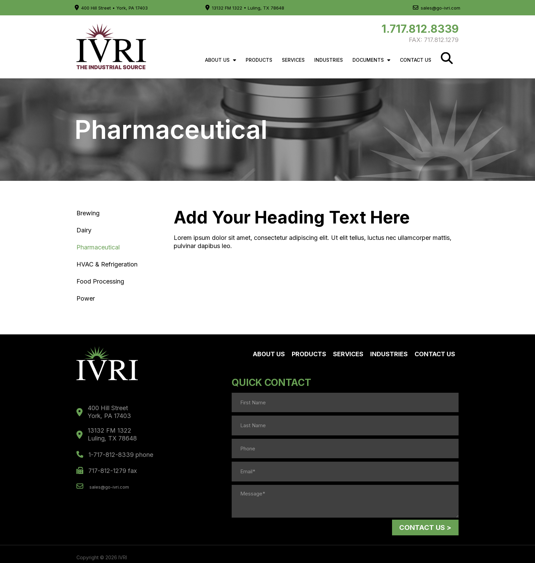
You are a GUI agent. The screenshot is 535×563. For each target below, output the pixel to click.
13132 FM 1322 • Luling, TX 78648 (244, 8)
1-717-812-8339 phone (114, 455)
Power (85, 298)
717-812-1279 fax (106, 471)
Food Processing (100, 281)
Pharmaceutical (98, 247)
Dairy (83, 230)
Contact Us (415, 60)
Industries (328, 60)
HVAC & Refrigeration (107, 264)
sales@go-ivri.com (436, 8)
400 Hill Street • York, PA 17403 (111, 8)
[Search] (447, 58)
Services (293, 60)
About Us (220, 60)
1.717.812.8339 (420, 28)
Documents (371, 60)
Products (259, 60)
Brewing (88, 213)
